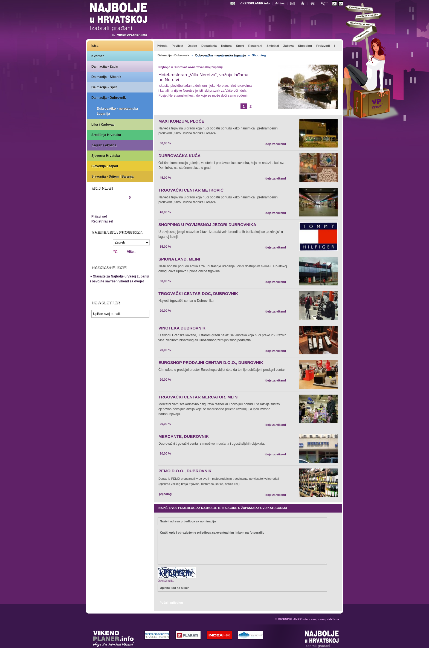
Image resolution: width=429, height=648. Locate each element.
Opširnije (170, 105)
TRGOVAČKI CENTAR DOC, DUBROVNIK (198, 293)
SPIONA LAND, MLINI (179, 259)
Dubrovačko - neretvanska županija (117, 111)
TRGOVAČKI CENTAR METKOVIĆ (191, 190)
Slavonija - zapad (104, 166)
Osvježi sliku (166, 580)
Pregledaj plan (108, 207)
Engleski (233, 3)
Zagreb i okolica (103, 145)
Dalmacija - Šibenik (106, 77)
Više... (131, 252)
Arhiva (280, 3)
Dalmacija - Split (104, 87)
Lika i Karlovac (103, 124)
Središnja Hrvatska (106, 135)
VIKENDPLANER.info (255, 3)
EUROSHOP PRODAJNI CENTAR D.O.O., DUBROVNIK (210, 362)
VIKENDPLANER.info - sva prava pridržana (308, 619)
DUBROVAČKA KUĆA (179, 155)
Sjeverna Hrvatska (105, 156)
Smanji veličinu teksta (334, 3)
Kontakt (294, 3)
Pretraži (326, 3)
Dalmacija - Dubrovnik (108, 98)
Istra (94, 46)
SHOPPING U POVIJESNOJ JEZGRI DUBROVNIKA (207, 224)
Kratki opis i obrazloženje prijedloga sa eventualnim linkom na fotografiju (242, 547)
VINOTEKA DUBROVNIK (181, 328)
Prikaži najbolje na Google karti (120, 353)
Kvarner (97, 56)
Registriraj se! (102, 221)
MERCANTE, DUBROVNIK (183, 436)
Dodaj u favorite (304, 3)
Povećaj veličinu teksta (340, 3)
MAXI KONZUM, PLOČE (181, 121)
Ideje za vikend (275, 144)
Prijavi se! (99, 216)
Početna (314, 3)
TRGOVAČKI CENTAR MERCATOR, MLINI (198, 397)
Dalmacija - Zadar (104, 66)
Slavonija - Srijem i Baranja (112, 176)
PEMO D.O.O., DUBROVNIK (184, 470)
